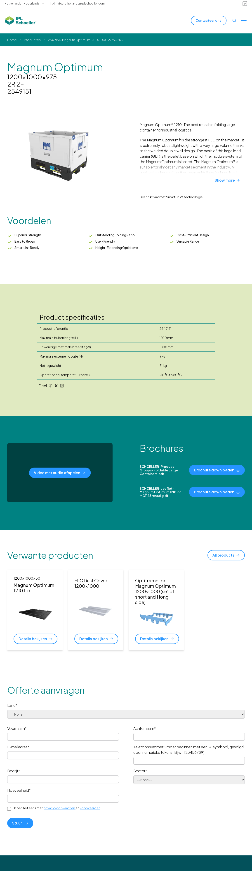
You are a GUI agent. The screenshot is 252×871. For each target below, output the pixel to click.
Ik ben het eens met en (57, 808)
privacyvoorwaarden (59, 808)
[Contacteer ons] (209, 20)
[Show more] (230, 180)
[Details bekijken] (35, 639)
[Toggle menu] (243, 20)
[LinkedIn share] (62, 386)
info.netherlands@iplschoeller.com (81, 3)
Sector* (140, 770)
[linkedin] (244, 3)
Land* (12, 705)
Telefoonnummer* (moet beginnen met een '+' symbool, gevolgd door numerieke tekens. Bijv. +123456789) (188, 750)
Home (12, 40)
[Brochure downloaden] (217, 470)
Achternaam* (144, 728)
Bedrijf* (13, 770)
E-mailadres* (18, 747)
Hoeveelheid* (19, 790)
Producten (32, 40)
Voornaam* (16, 728)
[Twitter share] (56, 386)
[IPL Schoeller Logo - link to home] (21, 20)
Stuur (20, 823)
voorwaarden (90, 808)
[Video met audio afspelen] (60, 473)
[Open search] (234, 20)
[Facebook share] (51, 386)
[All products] (226, 555)
